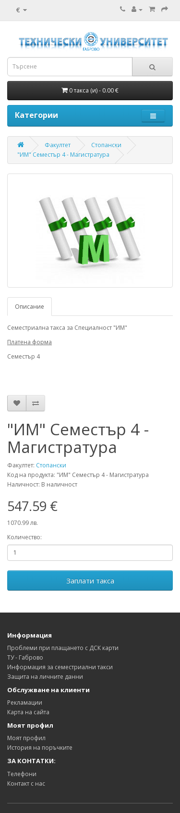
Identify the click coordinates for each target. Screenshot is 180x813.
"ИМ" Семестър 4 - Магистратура (63, 155)
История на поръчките (39, 747)
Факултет (58, 145)
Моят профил (26, 738)
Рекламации (24, 702)
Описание (29, 306)
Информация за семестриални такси (60, 667)
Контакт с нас (26, 783)
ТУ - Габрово (25, 657)
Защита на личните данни (45, 677)
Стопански (106, 145)
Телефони (21, 774)
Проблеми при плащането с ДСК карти (63, 648)
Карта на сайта (28, 712)
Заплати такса (90, 580)
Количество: (24, 537)
